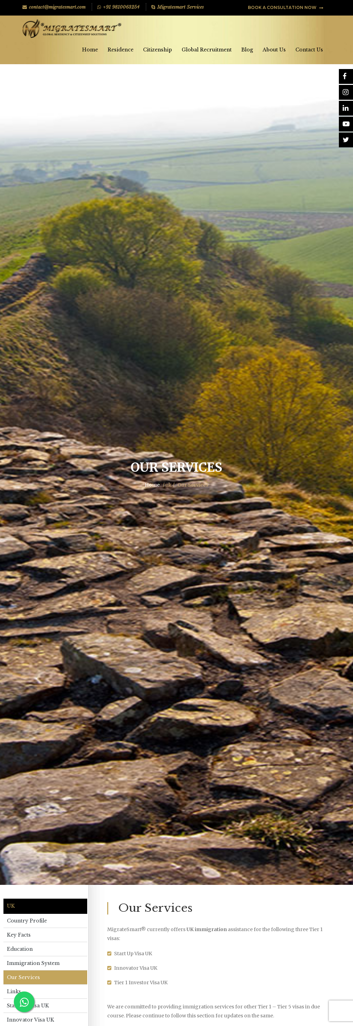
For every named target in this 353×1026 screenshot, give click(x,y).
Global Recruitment (207, 50)
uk (11, 906)
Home (90, 50)
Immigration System (33, 963)
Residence (120, 50)
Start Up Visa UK (28, 1006)
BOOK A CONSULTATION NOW (285, 7)
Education (20, 949)
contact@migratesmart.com (53, 7)
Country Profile (27, 921)
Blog (247, 50)
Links (14, 991)
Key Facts (19, 935)
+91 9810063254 (118, 7)
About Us (274, 50)
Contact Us (309, 50)
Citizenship (157, 50)
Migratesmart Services (177, 7)
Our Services (23, 977)
